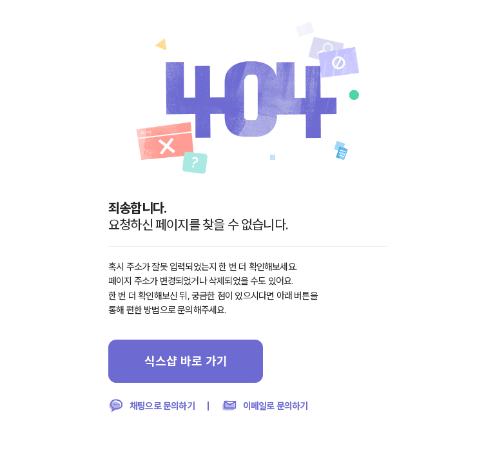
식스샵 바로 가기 (186, 361)
